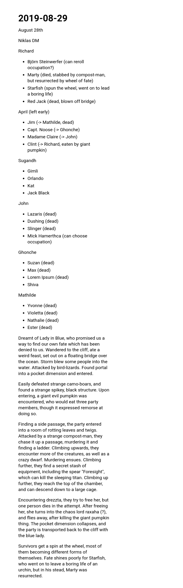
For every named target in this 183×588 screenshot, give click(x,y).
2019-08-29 (42, 18)
